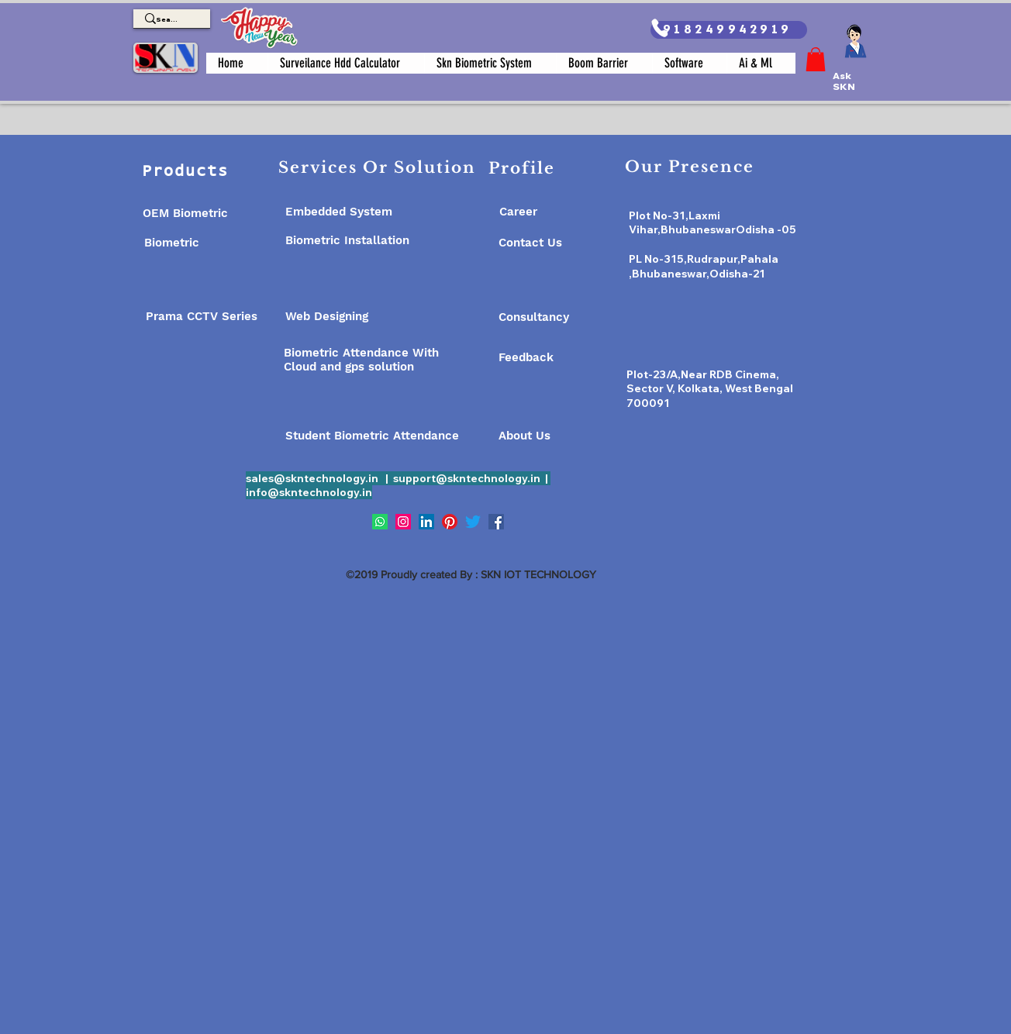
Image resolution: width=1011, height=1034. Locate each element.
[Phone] (659, 28)
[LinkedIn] (426, 521)
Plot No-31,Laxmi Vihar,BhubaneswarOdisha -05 (712, 223)
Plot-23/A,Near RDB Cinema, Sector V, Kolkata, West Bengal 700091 (709, 389)
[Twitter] (473, 521)
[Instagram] (403, 521)
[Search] (167, 19)
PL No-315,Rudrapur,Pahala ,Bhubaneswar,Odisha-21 (703, 266)
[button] (816, 59)
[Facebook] (496, 521)
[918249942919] (728, 30)
